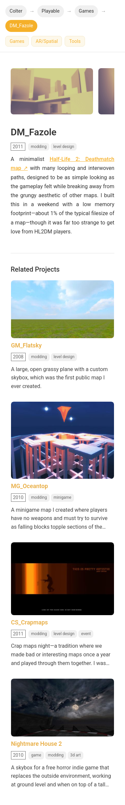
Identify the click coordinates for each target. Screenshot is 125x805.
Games (86, 11)
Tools (74, 41)
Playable (51, 11)
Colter (16, 11)
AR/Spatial (47, 41)
